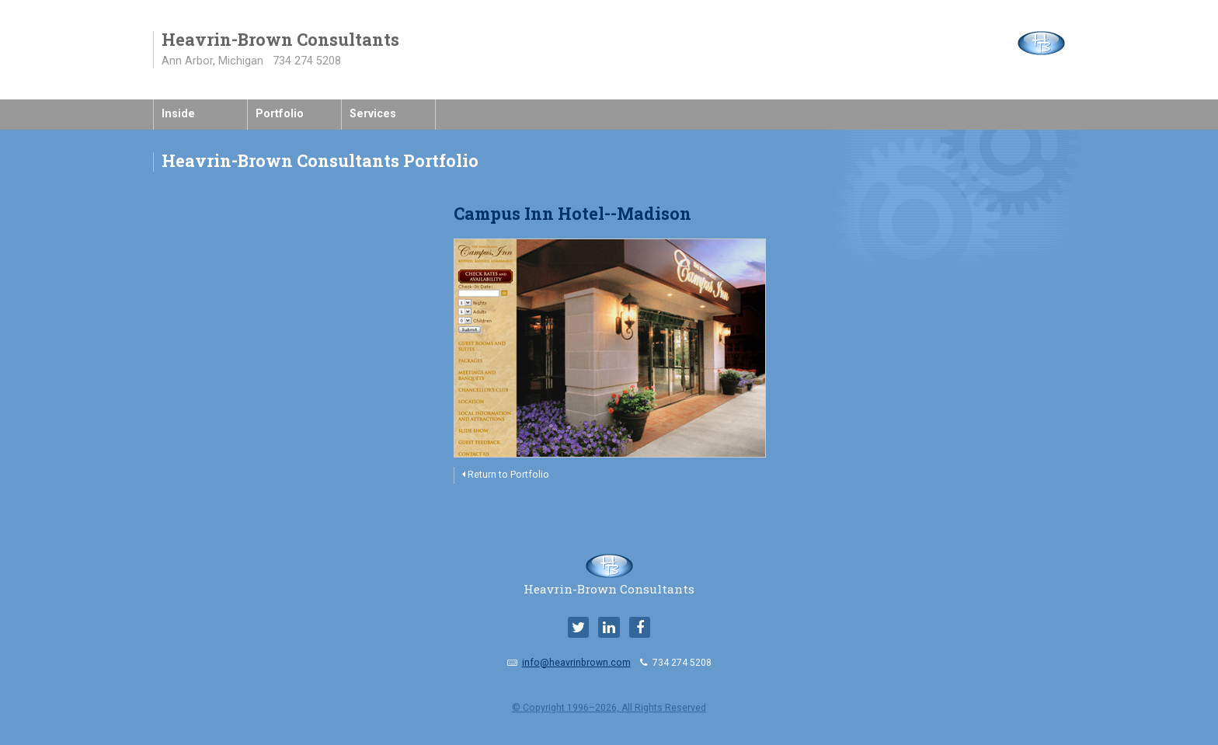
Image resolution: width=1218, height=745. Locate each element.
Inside (178, 113)
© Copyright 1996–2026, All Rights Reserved (609, 707)
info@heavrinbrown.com (576, 662)
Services (373, 113)
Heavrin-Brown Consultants (609, 583)
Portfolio (280, 113)
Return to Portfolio (505, 474)
